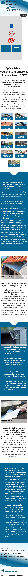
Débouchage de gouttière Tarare (8, 550)
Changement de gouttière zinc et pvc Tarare (14, 555)
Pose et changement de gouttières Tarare (14, 555)
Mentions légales (21, 575)
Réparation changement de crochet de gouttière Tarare (13, 558)
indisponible (11, 1)
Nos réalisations (6, 49)
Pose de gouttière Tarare (15, 558)
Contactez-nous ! (17, 49)
